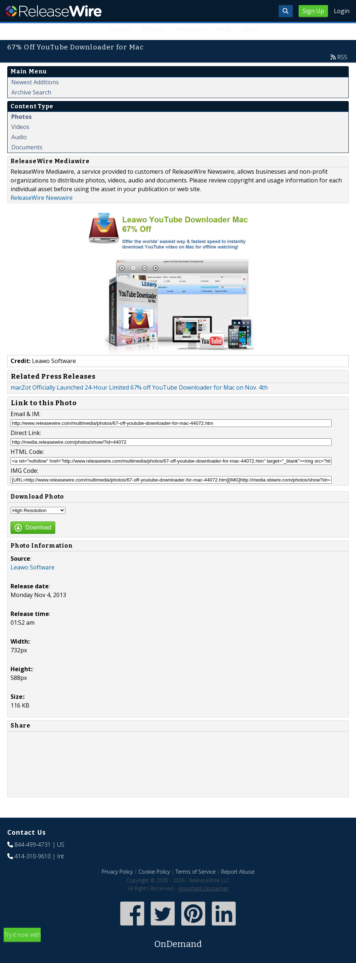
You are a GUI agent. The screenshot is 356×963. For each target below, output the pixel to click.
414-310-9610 (33, 856)
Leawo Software (32, 567)
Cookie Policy (154, 871)
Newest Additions (35, 82)
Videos (20, 127)
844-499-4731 (33, 845)
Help (223, 29)
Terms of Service (195, 871)
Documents (27, 147)
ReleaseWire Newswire (42, 198)
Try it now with (178, 941)
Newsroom (190, 29)
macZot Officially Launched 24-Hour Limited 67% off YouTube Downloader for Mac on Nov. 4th (139, 387)
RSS (342, 57)
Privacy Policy (117, 871)
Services (120, 29)
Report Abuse (238, 871)
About (250, 29)
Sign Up (313, 11)
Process (153, 29)
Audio (19, 137)
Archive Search (31, 92)
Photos (21, 117)
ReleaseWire (54, 11)
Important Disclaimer (203, 888)
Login (341, 11)
